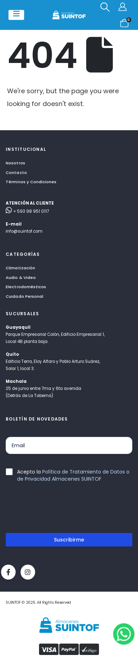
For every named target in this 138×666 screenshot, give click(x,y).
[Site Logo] (69, 15)
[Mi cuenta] (123, 7)
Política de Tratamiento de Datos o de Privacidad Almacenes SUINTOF (73, 475)
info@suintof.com (24, 231)
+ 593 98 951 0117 (27, 211)
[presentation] (60, 510)
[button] (105, 7)
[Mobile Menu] (16, 15)
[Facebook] (8, 572)
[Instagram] (28, 572)
